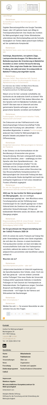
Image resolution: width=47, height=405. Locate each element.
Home (5, 354)
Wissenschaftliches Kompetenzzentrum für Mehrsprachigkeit (19, 386)
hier (17, 306)
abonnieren (4, 318)
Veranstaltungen (9, 360)
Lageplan (6, 336)
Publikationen (25, 357)
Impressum (7, 378)
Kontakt (14, 336)
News (5, 363)
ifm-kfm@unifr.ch (9, 339)
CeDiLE (5, 372)
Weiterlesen (10, 19)
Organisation (25, 363)
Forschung (7, 366)
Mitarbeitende (25, 354)
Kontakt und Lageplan (28, 366)
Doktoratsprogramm (10, 369)
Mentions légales (9, 381)
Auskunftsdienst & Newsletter (31, 369)
